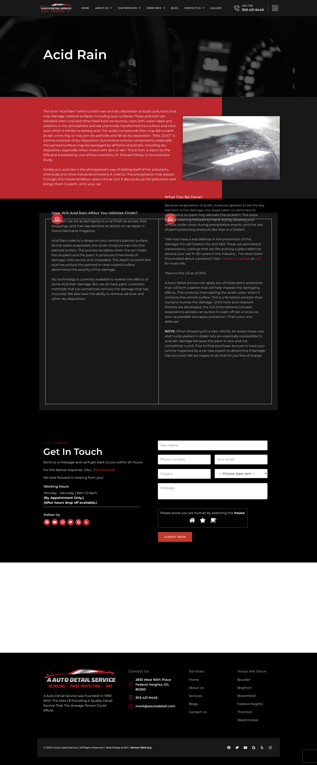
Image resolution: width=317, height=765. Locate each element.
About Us (103, 8)
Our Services (129, 8)
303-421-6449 (253, 10)
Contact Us (194, 8)
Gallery (216, 7)
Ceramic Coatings (235, 149)
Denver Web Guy (141, 747)
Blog (174, 7)
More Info (156, 8)
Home (85, 7)
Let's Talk (247, 5)
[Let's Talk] (237, 8)
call (258, 149)
